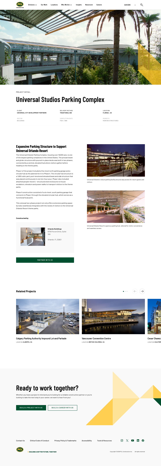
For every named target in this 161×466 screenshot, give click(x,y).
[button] (123, 291)
